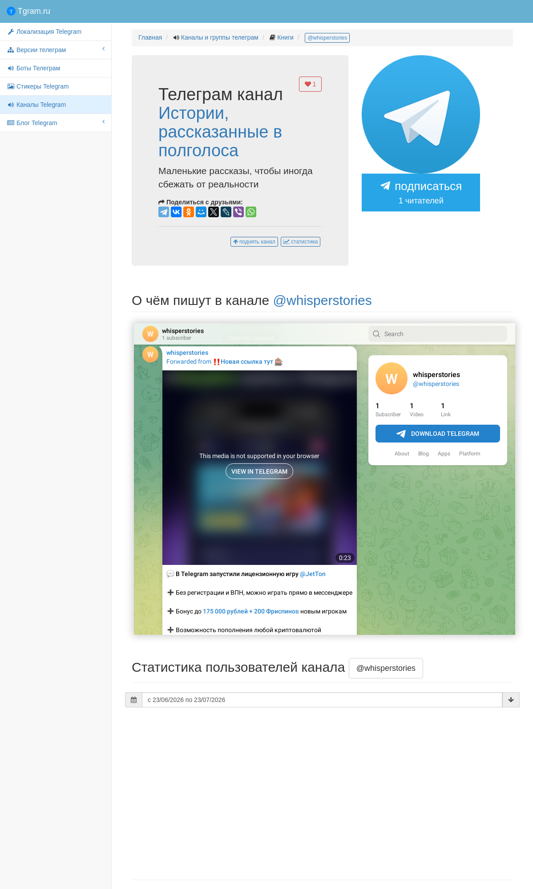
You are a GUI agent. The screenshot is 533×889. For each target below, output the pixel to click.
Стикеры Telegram (38, 86)
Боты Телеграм (33, 68)
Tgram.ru (28, 11)
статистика (300, 242)
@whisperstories (327, 38)
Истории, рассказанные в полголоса (220, 132)
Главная (150, 37)
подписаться (421, 193)
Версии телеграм (56, 49)
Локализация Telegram (44, 31)
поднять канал (254, 242)
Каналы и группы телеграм (219, 37)
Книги (285, 37)
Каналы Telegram (36, 104)
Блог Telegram (56, 122)
